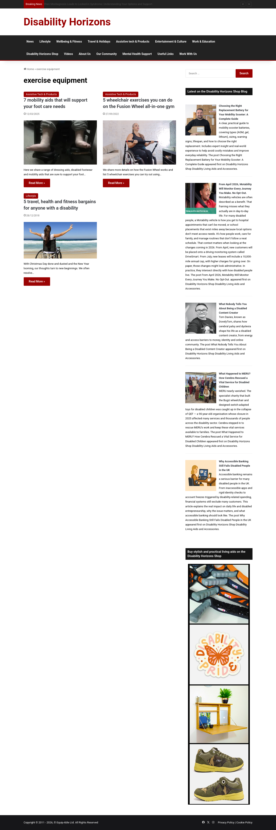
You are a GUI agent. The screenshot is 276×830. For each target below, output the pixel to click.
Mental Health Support (137, 54)
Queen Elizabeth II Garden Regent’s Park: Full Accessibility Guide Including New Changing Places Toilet (104, 4)
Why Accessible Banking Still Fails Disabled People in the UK (234, 466)
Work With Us (188, 54)
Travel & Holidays (99, 41)
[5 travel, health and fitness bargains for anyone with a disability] (60, 240)
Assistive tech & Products (132, 41)
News (30, 41)
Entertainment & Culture (171, 41)
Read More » (37, 183)
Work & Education (203, 41)
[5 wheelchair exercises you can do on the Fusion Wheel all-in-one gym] (139, 142)
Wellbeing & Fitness (69, 41)
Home (29, 69)
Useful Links (165, 54)
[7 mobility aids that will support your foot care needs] (60, 142)
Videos (68, 54)
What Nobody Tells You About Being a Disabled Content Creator (233, 308)
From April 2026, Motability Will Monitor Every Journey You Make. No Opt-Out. (235, 188)
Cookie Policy (244, 822)
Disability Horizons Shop (42, 54)
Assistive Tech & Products (41, 94)
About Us (85, 54)
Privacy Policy (226, 822)
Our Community (106, 54)
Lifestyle (45, 41)
